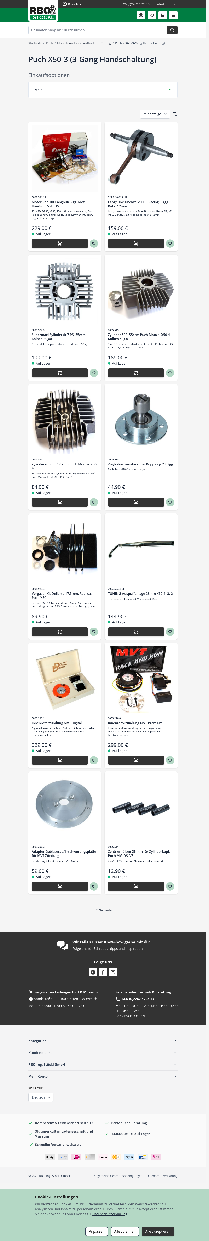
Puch (49, 43)
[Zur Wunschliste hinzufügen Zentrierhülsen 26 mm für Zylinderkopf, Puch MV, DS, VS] (170, 886)
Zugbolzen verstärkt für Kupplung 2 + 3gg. (141, 464)
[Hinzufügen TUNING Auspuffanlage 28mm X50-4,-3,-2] (136, 631)
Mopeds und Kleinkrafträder (77, 43)
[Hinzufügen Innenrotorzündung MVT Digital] (60, 760)
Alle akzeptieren (157, 1231)
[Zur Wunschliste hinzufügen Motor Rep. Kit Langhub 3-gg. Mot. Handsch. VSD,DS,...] (94, 243)
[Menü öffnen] (173, 15)
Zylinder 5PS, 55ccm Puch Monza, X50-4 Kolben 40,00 (139, 337)
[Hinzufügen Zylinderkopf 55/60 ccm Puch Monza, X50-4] (60, 502)
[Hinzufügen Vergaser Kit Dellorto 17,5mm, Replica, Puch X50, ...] (60, 631)
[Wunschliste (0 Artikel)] (152, 15)
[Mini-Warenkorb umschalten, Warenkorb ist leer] (162, 15)
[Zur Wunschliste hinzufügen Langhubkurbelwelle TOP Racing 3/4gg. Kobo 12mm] (170, 243)
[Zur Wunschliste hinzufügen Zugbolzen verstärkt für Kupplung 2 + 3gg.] (170, 502)
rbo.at (172, 4)
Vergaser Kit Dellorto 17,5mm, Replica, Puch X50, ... (62, 595)
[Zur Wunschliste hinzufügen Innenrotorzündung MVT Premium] (170, 760)
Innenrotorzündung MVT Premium (135, 723)
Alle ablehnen (124, 1231)
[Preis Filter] (103, 89)
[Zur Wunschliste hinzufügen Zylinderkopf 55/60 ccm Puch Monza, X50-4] (94, 502)
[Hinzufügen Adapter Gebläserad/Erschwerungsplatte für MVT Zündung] (60, 886)
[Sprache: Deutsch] (72, 4)
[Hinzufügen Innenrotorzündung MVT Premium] (136, 760)
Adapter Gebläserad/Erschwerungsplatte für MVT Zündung (64, 853)
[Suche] (172, 30)
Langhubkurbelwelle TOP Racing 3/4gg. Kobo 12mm (138, 204)
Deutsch (38, 1097)
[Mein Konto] (141, 15)
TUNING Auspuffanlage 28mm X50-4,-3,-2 (140, 593)
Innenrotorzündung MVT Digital (57, 723)
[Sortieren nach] (155, 114)
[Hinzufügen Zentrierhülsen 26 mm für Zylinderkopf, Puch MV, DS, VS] (136, 886)
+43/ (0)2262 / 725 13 (135, 4)
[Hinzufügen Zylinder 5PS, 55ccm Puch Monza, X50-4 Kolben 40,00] (136, 372)
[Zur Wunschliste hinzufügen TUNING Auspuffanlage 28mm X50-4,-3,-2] (170, 632)
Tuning (106, 43)
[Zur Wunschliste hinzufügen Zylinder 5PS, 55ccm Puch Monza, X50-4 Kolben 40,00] (170, 373)
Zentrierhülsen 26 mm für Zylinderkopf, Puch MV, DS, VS (139, 853)
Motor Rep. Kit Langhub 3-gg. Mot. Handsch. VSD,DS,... (58, 204)
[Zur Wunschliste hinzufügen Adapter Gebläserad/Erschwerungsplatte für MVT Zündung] (94, 886)
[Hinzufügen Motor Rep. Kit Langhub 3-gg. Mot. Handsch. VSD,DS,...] (60, 243)
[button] (103, 1041)
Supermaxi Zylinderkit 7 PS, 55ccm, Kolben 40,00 (59, 337)
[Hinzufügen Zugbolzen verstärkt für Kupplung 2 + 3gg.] (136, 502)
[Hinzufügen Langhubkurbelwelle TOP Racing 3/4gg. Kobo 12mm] (136, 243)
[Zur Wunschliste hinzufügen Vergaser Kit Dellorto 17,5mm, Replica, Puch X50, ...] (94, 632)
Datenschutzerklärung (162, 1176)
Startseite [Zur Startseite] (35, 43)
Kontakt (159, 4)
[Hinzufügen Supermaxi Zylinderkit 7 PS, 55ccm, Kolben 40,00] (60, 372)
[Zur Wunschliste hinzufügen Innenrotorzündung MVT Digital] (94, 760)
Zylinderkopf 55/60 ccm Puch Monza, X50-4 (64, 466)
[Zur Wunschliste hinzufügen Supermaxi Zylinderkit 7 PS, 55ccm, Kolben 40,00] (94, 373)
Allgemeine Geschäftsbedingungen (118, 1176)
